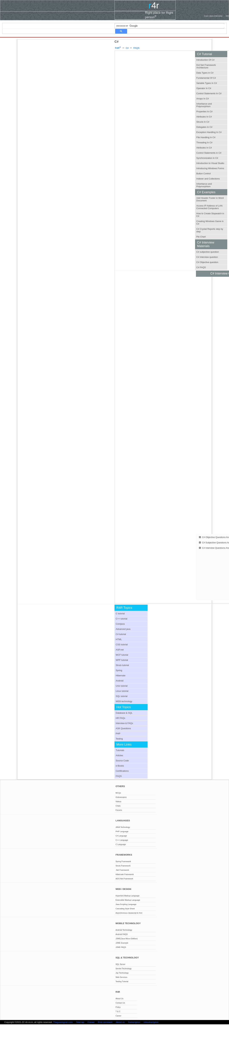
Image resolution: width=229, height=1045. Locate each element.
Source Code (122, 760)
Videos (118, 801)
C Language (121, 844)
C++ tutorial (121, 618)
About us (120, 1022)
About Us (119, 998)
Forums (119, 810)
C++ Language (122, 840)
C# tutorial (121, 634)
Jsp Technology (122, 973)
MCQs (118, 793)
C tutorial (120, 613)
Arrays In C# (202, 98)
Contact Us (120, 1003)
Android (119, 680)
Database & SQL (124, 713)
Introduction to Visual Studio (210, 163)
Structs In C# (202, 122)
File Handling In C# (205, 137)
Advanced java (123, 629)
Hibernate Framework (125, 874)
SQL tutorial (121, 696)
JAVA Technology (123, 827)
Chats (118, 806)
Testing (119, 738)
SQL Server (120, 964)
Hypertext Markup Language (127, 896)
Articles (119, 755)
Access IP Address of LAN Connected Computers (209, 207)
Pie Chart (201, 236)
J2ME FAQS (121, 947)
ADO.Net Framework (124, 879)
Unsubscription (151, 1022)
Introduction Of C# (205, 60)
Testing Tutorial (122, 981)
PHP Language (122, 831)
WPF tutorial (122, 660)
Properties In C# (204, 111)
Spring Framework (123, 861)
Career (118, 1016)
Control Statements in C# (208, 153)
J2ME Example (122, 943)
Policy (118, 1007)
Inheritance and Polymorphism (204, 105)
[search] (171, 25)
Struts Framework (123, 866)
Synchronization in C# (207, 158)
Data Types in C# (204, 72)
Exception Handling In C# (209, 132)
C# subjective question (207, 252)
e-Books (120, 765)
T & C (118, 1011)
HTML (119, 639)
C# (127, 48)
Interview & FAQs (124, 723)
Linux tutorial (122, 691)
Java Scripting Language (126, 904)
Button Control (203, 173)
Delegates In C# (204, 127)
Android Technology (124, 930)
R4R (118, 48)
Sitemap (80, 1022)
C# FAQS (201, 267)
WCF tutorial (122, 655)
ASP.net (120, 649)
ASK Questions (123, 728)
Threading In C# (204, 142)
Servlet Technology (124, 969)
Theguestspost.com (62, 1022)
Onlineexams (121, 797)
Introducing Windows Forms (210, 168)
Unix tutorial (122, 686)
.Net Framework (122, 870)
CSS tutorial (122, 644)
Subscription (134, 1022)
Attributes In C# (204, 116)
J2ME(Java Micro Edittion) (127, 939)
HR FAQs (120, 718)
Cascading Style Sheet (125, 909)
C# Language (121, 836)
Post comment (105, 1022)
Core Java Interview (213, 16)
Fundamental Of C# (206, 78)
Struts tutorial (122, 665)
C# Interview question (207, 257)
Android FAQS (122, 934)
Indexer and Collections (208, 178)
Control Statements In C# (208, 93)
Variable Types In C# (206, 83)
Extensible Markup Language (128, 900)
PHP (118, 733)
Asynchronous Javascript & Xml (129, 913)
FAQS (136, 48)
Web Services (121, 977)
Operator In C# (203, 88)
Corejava (120, 624)
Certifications (122, 771)
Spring (119, 670)
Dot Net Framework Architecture (206, 66)
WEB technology (124, 701)
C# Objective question (207, 262)
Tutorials (120, 750)
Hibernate (120, 675)
